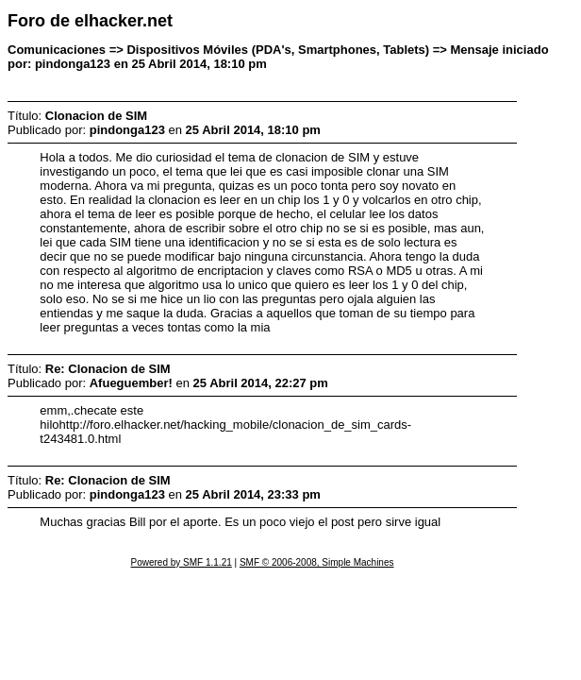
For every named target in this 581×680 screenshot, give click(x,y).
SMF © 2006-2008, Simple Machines (317, 562)
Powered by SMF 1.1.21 (181, 562)
